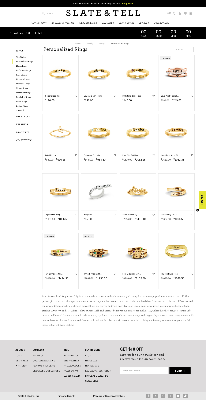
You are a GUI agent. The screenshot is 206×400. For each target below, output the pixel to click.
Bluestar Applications (115, 396)
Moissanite (92, 366)
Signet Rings (22, 88)
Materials (91, 361)
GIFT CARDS (21, 361)
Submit (180, 370)
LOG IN (19, 356)
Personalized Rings (24, 62)
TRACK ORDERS (72, 366)
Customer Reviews (44, 361)
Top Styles (21, 57)
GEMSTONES (91, 381)
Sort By (184, 49)
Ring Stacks (21, 75)
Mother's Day (39, 23)
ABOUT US (38, 356)
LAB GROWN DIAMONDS (98, 371)
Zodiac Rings (22, 106)
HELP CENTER (71, 361)
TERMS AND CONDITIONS (46, 371)
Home (77, 43)
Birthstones (126, 23)
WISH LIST (21, 366)
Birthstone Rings (23, 70)
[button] (202, 200)
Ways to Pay (71, 371)
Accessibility (72, 376)
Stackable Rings (23, 97)
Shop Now (127, 3)
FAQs (88, 356)
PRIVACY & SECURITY (44, 366)
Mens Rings (21, 102)
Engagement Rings (63, 23)
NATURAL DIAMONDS (96, 376)
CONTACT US (71, 356)
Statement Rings (23, 93)
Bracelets (22, 132)
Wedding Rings (88, 23)
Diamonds (108, 23)
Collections (161, 23)
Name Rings (21, 66)
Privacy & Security (66, 396)
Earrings (22, 124)
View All (20, 110)
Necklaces (23, 116)
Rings (102, 43)
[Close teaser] (197, 210)
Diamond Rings (23, 84)
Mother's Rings (23, 79)
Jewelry (144, 23)
